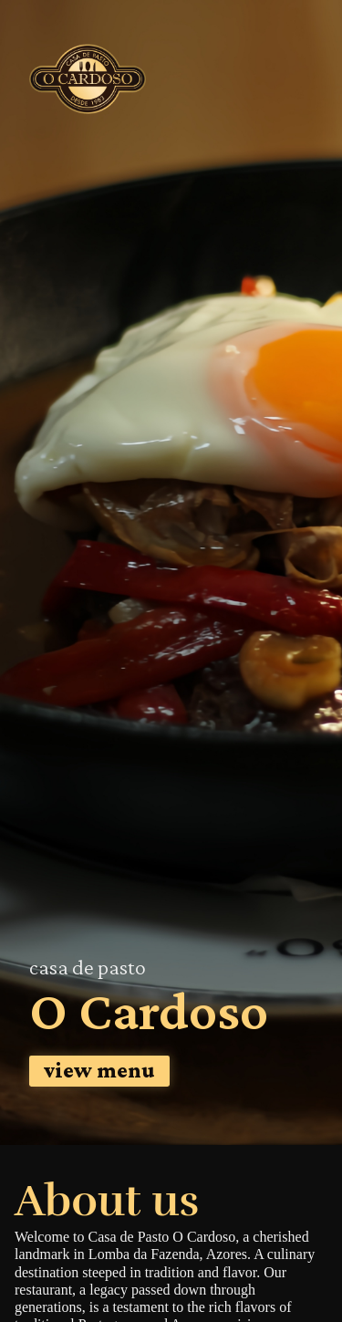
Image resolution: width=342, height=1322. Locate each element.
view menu (99, 1069)
